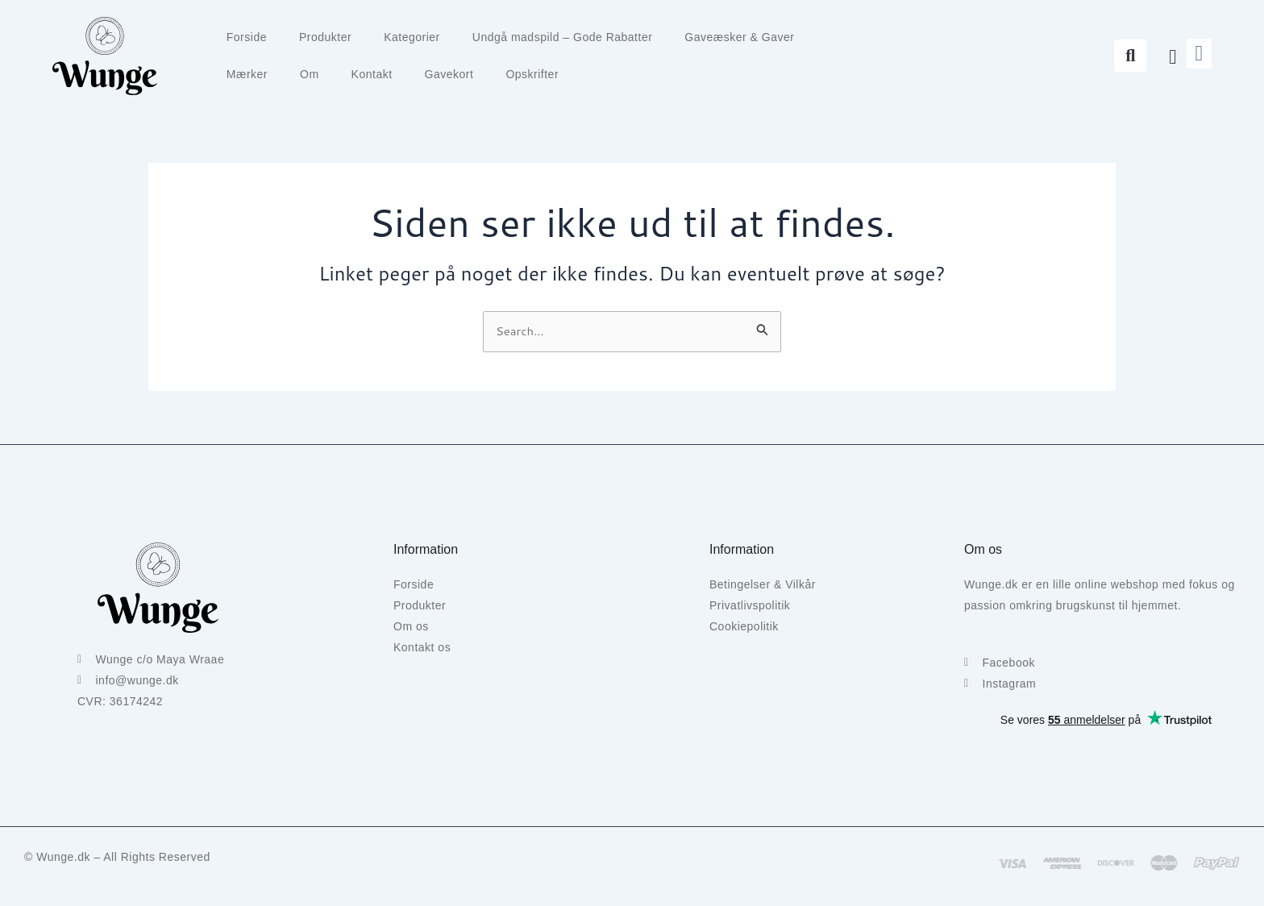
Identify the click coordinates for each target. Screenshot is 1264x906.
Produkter (325, 37)
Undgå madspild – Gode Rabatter (562, 37)
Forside (247, 37)
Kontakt (372, 74)
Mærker (247, 74)
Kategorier (412, 37)
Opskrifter (532, 74)
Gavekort (449, 74)
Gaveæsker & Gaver (739, 37)
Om (309, 74)
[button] (1130, 55)
